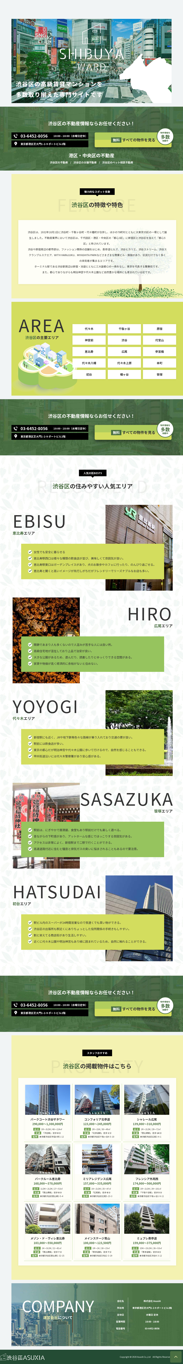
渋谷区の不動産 (59, 162)
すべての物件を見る (141, 138)
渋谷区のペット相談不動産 (117, 162)
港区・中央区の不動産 (91, 155)
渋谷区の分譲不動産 (85, 162)
